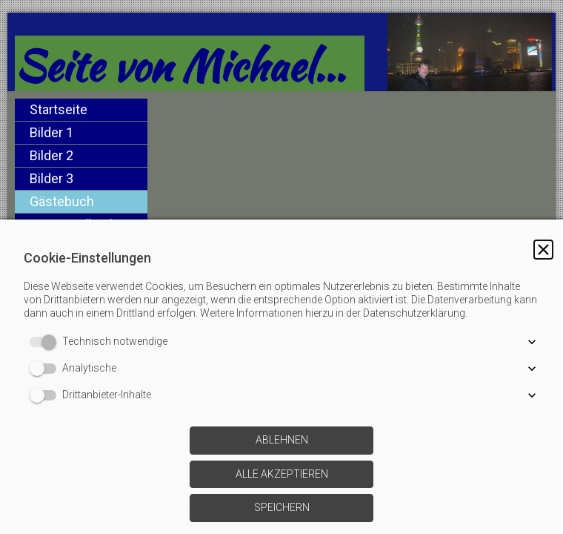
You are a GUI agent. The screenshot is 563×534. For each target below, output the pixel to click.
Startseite (58, 109)
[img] (352, 150)
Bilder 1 (51, 132)
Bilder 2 (51, 155)
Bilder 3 (51, 178)
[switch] (46, 341)
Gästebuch (62, 201)
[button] (543, 249)
